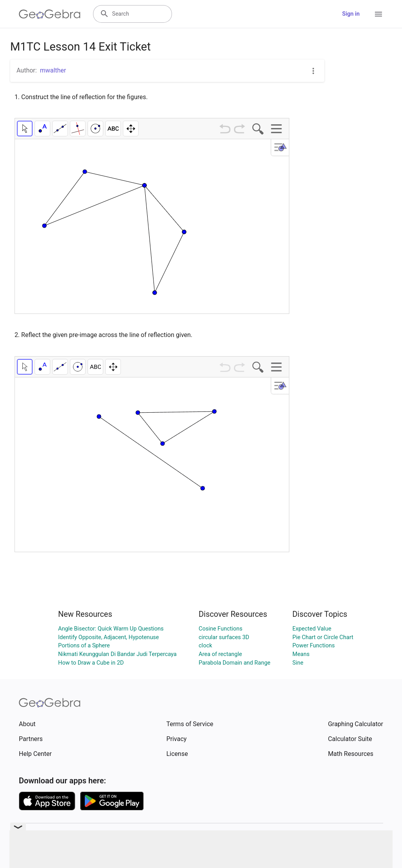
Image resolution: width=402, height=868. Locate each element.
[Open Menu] (378, 14)
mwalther (53, 70)
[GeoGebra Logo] (49, 14)
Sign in (351, 14)
